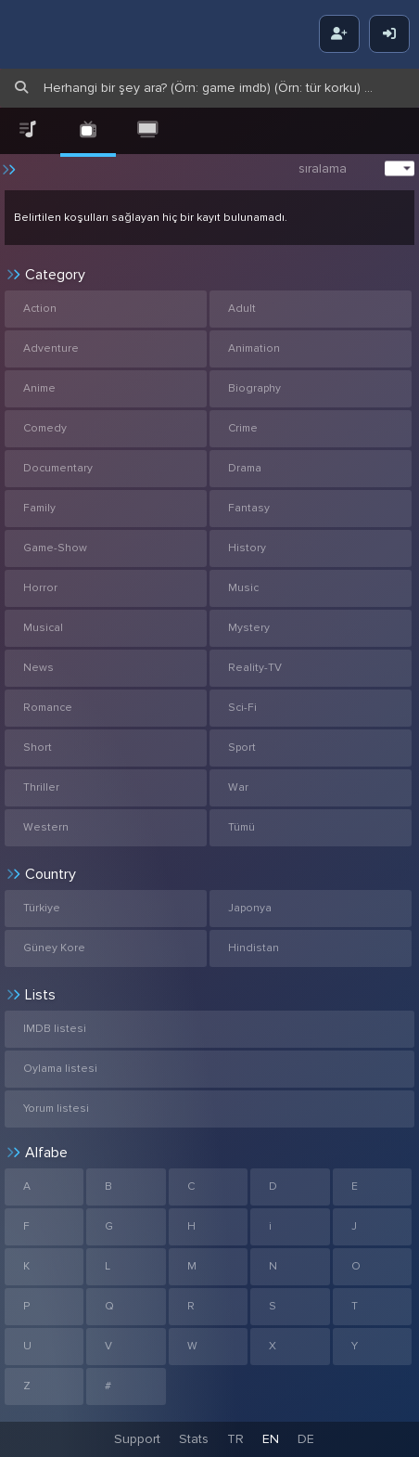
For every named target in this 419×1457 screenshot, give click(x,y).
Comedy (45, 428)
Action (40, 309)
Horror (40, 588)
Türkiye (41, 908)
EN (270, 1439)
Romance (47, 708)
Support (137, 1439)
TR (235, 1439)
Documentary (58, 468)
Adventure (51, 348)
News (38, 668)
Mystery (249, 628)
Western (46, 827)
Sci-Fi (242, 708)
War (238, 787)
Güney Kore (54, 948)
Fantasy (249, 508)
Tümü (241, 827)
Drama (244, 468)
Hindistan (253, 948)
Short (37, 747)
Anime (39, 388)
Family (39, 508)
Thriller (41, 787)
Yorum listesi (56, 1108)
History (247, 548)
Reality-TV (255, 668)
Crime (243, 428)
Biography (254, 388)
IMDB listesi (54, 1029)
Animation (254, 348)
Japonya (250, 908)
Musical (43, 628)
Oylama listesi (60, 1069)
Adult (242, 309)
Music (243, 588)
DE (306, 1439)
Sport (242, 747)
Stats (194, 1439)
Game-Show (55, 548)
